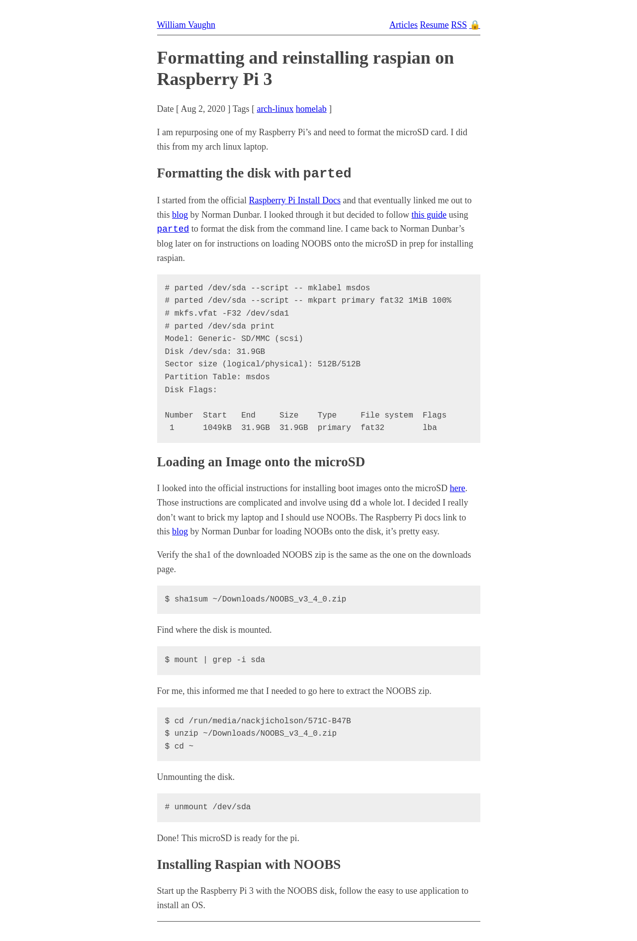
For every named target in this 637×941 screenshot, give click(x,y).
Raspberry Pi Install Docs (295, 200)
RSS (459, 25)
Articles (403, 25)
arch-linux (275, 109)
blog (180, 214)
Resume (434, 25)
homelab (311, 109)
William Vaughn (186, 25)
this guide (429, 214)
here (457, 488)
